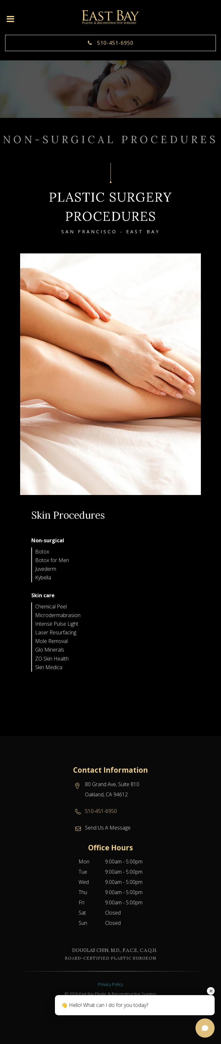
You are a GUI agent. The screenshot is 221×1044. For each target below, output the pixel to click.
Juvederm (45, 568)
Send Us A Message (108, 827)
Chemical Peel (51, 606)
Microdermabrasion (57, 615)
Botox (42, 551)
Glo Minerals (49, 649)
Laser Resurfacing (55, 632)
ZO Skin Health (52, 658)
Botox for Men (52, 560)
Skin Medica (48, 667)
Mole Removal (51, 641)
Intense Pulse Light (56, 623)
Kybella (43, 577)
